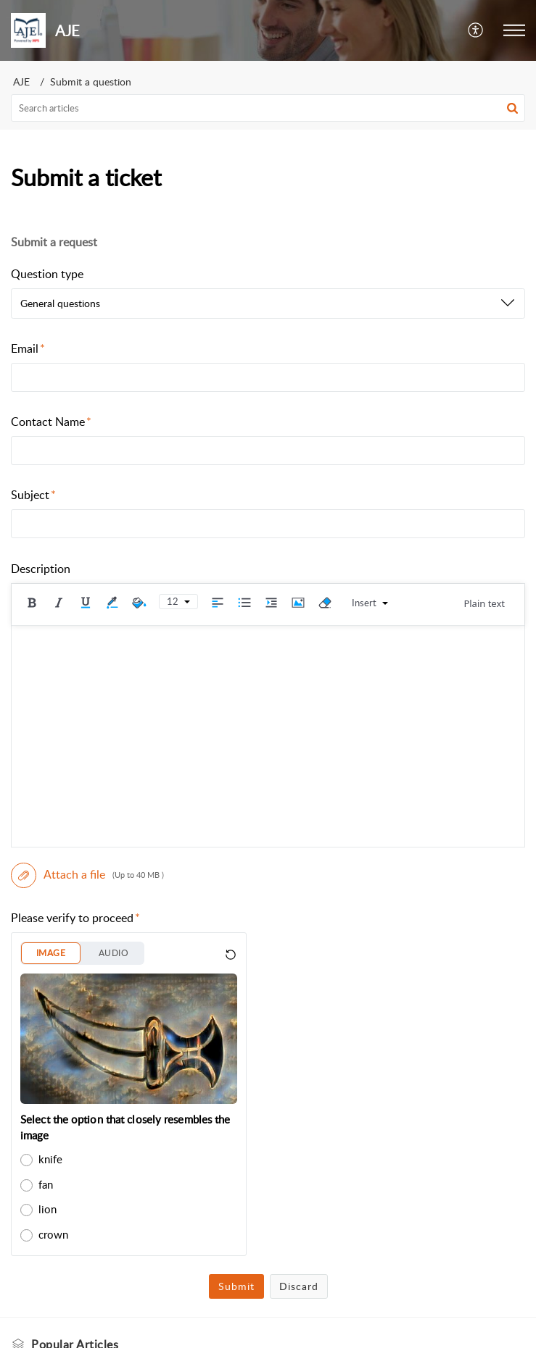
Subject (33, 495)
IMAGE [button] (50, 953)
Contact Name (51, 422)
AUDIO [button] (113, 953)
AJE (21, 81)
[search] (268, 108)
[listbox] (268, 303)
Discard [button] (298, 1286)
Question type (47, 274)
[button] (476, 30)
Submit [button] (236, 1286)
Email (28, 348)
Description (40, 569)
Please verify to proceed (75, 918)
